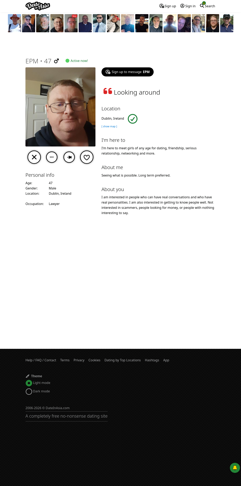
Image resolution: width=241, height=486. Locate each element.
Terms (65, 360)
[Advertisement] (120, 45)
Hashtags (152, 360)
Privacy (79, 360)
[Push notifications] (235, 468)
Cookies (94, 360)
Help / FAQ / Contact (40, 360)
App (166, 360)
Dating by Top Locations (123, 360)
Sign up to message (127, 72)
